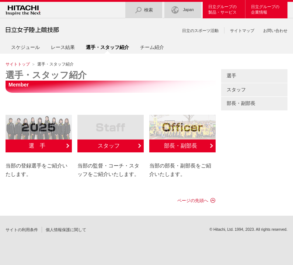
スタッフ (109, 146)
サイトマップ (242, 30)
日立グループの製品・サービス (222, 9)
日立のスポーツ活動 (200, 30)
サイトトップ (18, 64)
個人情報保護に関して (66, 229)
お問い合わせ (275, 30)
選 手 (37, 146)
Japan (182, 10)
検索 (144, 10)
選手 (231, 75)
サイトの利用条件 (22, 229)
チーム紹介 (152, 47)
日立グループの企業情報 (265, 9)
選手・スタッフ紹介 (46, 75)
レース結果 (63, 47)
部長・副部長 (180, 146)
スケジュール (25, 47)
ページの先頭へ (192, 200)
